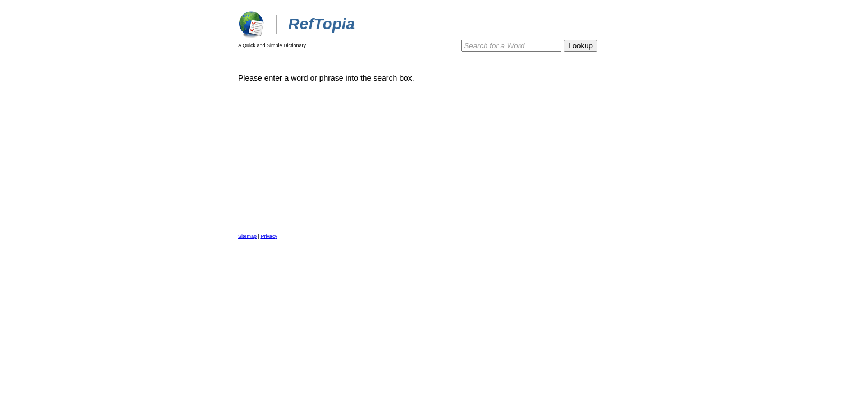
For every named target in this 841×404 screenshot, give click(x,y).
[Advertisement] (558, 133)
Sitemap (247, 236)
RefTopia (321, 24)
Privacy (268, 236)
